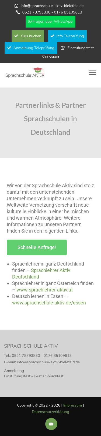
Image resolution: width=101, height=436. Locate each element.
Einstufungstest (80, 48)
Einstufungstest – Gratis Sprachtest (34, 376)
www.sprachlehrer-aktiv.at (44, 290)
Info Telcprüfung (67, 36)
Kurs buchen (27, 36)
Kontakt (52, 57)
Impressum (72, 405)
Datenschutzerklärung (50, 411)
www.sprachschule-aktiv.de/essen (49, 303)
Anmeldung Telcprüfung (30, 48)
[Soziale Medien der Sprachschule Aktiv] (51, 424)
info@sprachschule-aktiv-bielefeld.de (52, 5)
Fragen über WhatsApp (50, 21)
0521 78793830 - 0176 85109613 (52, 12)
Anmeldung (14, 370)
